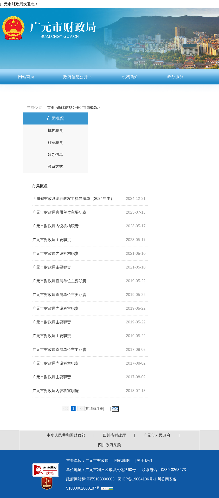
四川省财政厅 (114, 435)
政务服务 (175, 76)
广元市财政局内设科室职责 (55, 308)
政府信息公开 (78, 77)
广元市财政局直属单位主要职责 (59, 212)
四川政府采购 (109, 445)
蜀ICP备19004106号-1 (137, 479)
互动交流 (130, 91)
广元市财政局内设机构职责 (55, 226)
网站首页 (26, 76)
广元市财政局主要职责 (51, 240)
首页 (51, 107)
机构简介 (130, 76)
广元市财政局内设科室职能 (55, 391)
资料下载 (175, 91)
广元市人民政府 (156, 435)
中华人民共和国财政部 (66, 435)
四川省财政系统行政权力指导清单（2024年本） (73, 199)
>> (81, 408)
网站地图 (122, 461)
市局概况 (90, 107)
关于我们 (144, 461)
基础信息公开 (68, 107)
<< (66, 408)
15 (91, 409)
